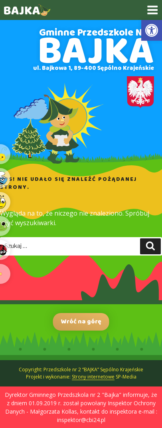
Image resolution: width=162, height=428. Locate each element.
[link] (151, 30)
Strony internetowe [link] (93, 376)
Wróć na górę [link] (81, 322)
